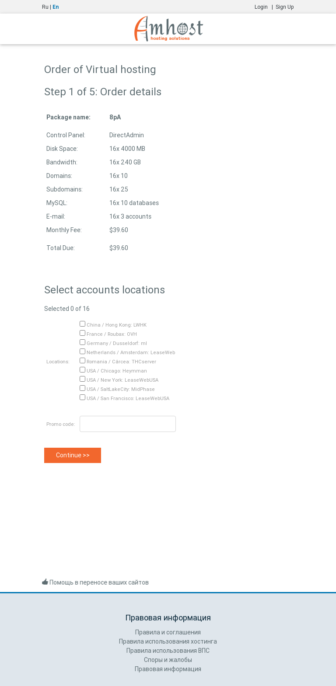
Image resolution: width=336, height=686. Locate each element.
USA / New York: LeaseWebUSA (119, 380)
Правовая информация (168, 669)
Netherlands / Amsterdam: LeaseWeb (127, 352)
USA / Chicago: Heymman (113, 371)
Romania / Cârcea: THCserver (118, 362)
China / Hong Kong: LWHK (113, 325)
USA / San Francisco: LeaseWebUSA (124, 398)
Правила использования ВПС (168, 651)
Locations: (58, 362)
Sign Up (285, 6)
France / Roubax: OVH (108, 334)
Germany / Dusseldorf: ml (113, 343)
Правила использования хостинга (168, 641)
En (55, 6)
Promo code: (60, 424)
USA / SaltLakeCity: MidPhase (117, 389)
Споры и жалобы (168, 660)
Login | (265, 6)
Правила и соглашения (168, 632)
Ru (45, 6)
